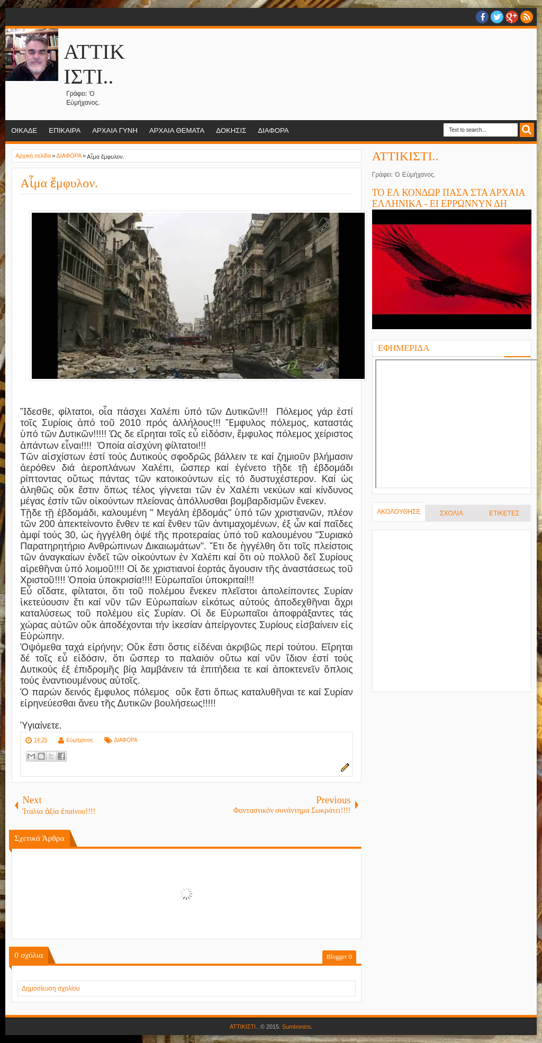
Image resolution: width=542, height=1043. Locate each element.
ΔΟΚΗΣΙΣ (231, 130)
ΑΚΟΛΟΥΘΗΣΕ (398, 511)
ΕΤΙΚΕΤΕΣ (504, 513)
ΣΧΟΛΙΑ (451, 513)
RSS (526, 17)
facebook (482, 17)
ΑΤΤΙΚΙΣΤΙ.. (405, 156)
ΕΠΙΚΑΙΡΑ (64, 130)
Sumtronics (296, 1026)
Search (527, 130)
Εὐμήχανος (80, 740)
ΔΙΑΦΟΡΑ (273, 130)
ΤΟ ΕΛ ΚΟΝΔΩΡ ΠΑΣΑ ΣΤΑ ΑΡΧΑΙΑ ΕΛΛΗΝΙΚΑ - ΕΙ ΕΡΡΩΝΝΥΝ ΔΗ (448, 198)
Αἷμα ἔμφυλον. (59, 183)
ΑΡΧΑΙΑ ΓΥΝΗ (115, 130)
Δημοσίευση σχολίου (50, 988)
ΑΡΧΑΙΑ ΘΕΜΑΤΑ (176, 130)
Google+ (511, 17)
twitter (497, 17)
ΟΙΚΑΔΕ (24, 130)
